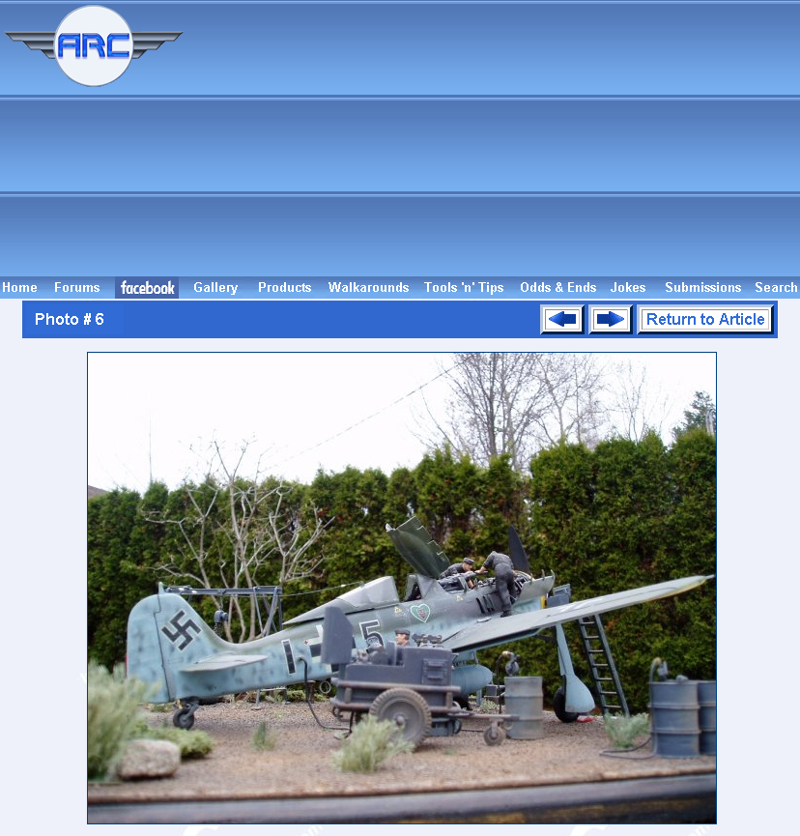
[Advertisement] (495, 138)
